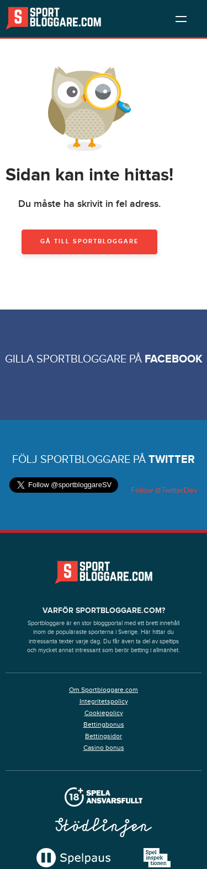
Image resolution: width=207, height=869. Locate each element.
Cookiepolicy (103, 713)
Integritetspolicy (103, 701)
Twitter (171, 459)
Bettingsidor (103, 736)
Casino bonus (103, 747)
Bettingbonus (103, 724)
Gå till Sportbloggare (89, 241)
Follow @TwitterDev (163, 490)
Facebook (174, 359)
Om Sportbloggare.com (103, 690)
